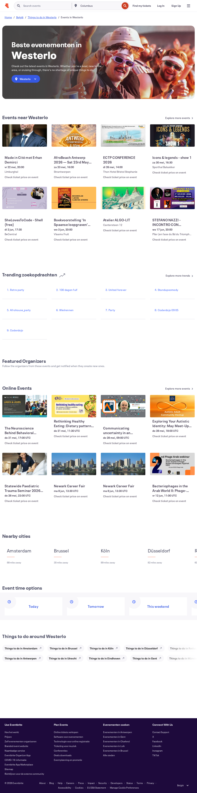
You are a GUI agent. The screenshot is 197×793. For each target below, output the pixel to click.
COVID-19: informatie (16, 759)
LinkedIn (156, 746)
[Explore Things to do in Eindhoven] (124, 658)
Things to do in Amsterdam (21, 648)
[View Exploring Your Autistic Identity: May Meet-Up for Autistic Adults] (172, 406)
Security (102, 783)
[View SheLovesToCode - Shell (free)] (24, 198)
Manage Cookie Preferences (124, 787)
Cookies (79, 787)
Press (81, 783)
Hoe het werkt (12, 732)
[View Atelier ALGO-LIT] (123, 198)
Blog (51, 783)
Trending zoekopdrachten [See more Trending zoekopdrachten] (34, 275)
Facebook (157, 741)
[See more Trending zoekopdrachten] (171, 276)
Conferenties (61, 750)
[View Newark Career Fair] (74, 464)
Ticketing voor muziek (65, 746)
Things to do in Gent (145, 658)
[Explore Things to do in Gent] (161, 658)
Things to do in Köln (102, 648)
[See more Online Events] (171, 388)
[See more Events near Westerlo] (171, 118)
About (42, 783)
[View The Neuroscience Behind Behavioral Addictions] (24, 406)
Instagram (157, 750)
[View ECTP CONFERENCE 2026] (123, 135)
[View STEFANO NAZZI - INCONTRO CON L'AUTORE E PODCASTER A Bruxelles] (172, 198)
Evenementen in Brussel (115, 750)
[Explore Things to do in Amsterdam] (41, 648)
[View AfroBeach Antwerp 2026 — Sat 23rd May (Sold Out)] (74, 135)
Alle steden (109, 755)
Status (129, 783)
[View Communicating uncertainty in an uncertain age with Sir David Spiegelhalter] (123, 406)
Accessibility (64, 787)
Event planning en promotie (68, 759)
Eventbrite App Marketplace (19, 764)
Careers (70, 783)
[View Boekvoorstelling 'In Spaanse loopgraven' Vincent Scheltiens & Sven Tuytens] (74, 198)
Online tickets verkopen (66, 732)
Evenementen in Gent (114, 736)
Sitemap (9, 769)
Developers (117, 783)
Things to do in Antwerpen (21, 658)
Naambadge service (15, 750)
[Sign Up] (176, 6)
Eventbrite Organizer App (18, 755)
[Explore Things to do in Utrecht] (80, 658)
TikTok (155, 755)
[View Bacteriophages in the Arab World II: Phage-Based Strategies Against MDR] (172, 464)
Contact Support (160, 732)
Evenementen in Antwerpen (117, 732)
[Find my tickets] (141, 6)
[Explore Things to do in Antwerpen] (40, 658)
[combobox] (100, 5)
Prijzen (8, 736)
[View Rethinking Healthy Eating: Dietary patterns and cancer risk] (74, 406)
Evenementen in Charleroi (116, 741)
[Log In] (161, 6)
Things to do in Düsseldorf (142, 648)
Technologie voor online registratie (72, 741)
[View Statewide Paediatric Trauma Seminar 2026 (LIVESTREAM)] (24, 464)
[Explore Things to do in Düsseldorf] (162, 648)
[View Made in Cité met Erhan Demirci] (24, 135)
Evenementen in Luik (114, 746)
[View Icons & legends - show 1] (172, 135)
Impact (91, 783)
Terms (140, 783)
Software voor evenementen (68, 736)
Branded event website (16, 746)
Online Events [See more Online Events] (17, 388)
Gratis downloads (63, 755)
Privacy (150, 783)
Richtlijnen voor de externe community (24, 773)
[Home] (7, 5)
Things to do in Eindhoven (104, 658)
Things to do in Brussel (63, 648)
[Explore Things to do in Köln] (117, 648)
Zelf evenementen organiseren (21, 741)
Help (60, 783)
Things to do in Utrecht (63, 658)
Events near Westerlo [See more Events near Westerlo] (25, 117)
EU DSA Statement (96, 787)
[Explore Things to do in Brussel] (81, 648)
